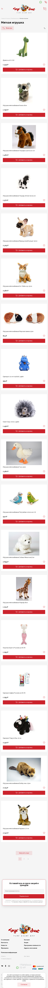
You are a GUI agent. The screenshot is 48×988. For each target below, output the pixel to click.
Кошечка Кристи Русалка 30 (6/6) (14, 648)
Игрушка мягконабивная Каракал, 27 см (16, 828)
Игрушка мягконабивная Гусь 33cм (14, 467)
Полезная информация (9, 952)
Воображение (15, 18)
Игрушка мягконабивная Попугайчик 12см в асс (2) (19, 512)
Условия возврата (6, 958)
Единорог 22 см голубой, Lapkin (13, 376)
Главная (3, 18)
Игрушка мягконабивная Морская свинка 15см (18, 331)
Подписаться (24, 896)
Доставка (27, 956)
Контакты (4, 942)
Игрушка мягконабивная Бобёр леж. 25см (16, 783)
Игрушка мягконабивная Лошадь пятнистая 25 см (19, 196)
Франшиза (4, 948)
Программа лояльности (32, 945)
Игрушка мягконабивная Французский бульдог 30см (20, 241)
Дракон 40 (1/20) (8, 60)
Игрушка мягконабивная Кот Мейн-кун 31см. (17, 286)
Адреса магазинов (30, 948)
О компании (5, 940)
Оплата (3, 956)
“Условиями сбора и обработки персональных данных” (27, 902)
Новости (4, 945)
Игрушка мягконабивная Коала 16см (15, 105)
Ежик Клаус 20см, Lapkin (11, 422)
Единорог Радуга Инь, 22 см (12, 738)
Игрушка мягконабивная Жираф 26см (15, 602)
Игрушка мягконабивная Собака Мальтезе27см (18, 557)
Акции (26, 942)
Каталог (8, 18)
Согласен (24, 984)
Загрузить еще (24, 853)
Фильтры (7, 28)
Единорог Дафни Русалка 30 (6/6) (14, 693)
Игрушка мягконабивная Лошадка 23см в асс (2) (19, 150)
